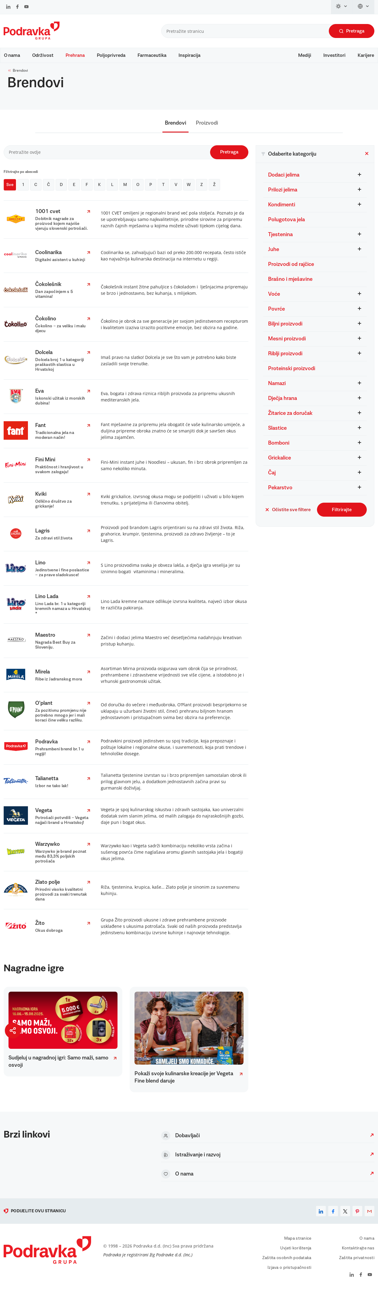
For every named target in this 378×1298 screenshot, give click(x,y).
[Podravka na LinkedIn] (8, 7)
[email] (369, 1217)
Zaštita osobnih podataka (287, 1264)
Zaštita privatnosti (356, 1264)
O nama (12, 55)
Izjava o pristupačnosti (289, 1273)
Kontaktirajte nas (358, 1254)
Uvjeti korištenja (296, 1254)
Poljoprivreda (111, 55)
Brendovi (17, 76)
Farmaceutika (152, 55)
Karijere (366, 55)
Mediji (304, 55)
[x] (345, 1217)
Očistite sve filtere (288, 515)
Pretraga (351, 31)
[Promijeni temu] (342, 7)
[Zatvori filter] (366, 160)
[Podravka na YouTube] (26, 7)
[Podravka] (32, 38)
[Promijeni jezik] (363, 7)
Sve (9, 190)
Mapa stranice (298, 1244)
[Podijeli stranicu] (13, 1030)
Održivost (42, 55)
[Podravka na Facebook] (17, 7)
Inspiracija (189, 55)
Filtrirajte (342, 515)
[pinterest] (357, 1217)
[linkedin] (321, 1217)
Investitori (334, 55)
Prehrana (75, 55)
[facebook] (333, 1217)
